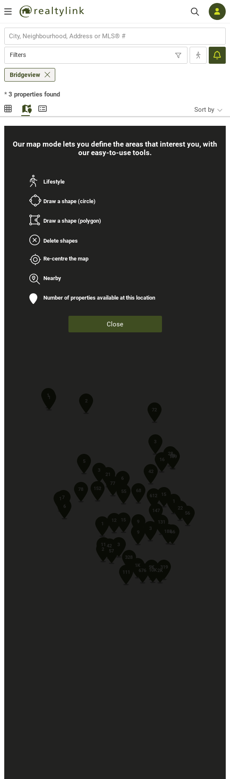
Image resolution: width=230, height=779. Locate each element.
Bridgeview (25, 74)
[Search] (194, 11)
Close (115, 324)
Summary (42, 107)
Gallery (8, 107)
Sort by (204, 109)
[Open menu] (8, 11)
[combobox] (115, 36)
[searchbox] (109, 36)
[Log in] (217, 11)
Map (25, 107)
